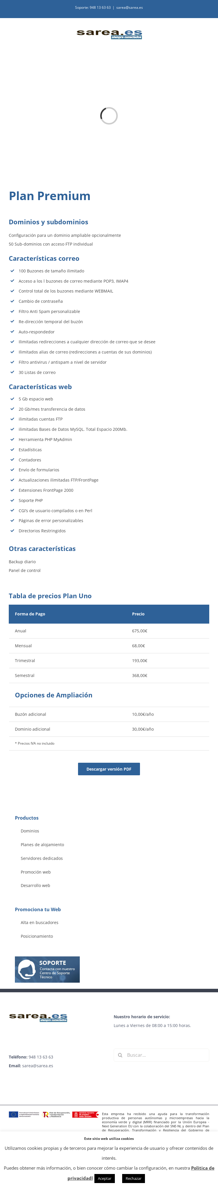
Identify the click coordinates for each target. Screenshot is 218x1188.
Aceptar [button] (104, 1178)
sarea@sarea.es (129, 7)
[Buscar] (120, 1055)
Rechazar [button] (133, 1178)
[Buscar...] (161, 1055)
